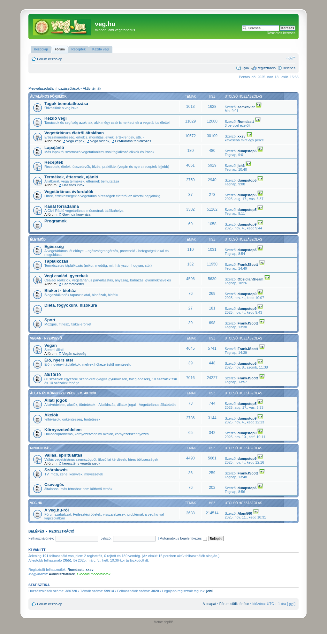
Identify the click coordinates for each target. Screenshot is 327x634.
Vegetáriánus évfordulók (68, 191)
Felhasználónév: (41, 538)
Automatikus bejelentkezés (183, 538)
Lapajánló (54, 147)
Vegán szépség (74, 353)
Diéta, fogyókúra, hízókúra (70, 305)
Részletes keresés (281, 33)
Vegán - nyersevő (46, 338)
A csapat (209, 604)
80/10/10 (52, 374)
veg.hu (36, 503)
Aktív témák (92, 88)
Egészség (54, 246)
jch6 (241, 166)
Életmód (38, 239)
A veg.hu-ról (56, 510)
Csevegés (54, 484)
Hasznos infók (73, 185)
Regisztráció (266, 68)
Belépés (289, 68)
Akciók (51, 415)
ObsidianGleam (250, 279)
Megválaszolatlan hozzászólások (54, 88)
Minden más (40, 448)
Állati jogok (55, 400)
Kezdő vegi (55, 118)
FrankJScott (248, 264)
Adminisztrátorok (62, 574)
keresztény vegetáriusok (81, 463)
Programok (55, 221)
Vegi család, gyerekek (66, 275)
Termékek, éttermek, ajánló (71, 177)
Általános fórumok (48, 96)
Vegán (50, 345)
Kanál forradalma (61, 206)
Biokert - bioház (60, 290)
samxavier (246, 107)
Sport (49, 319)
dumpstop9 (247, 224)
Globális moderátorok (93, 574)
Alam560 (245, 513)
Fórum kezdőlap (49, 59)
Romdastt (246, 121)
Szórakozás (56, 469)
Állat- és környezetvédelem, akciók (63, 393)
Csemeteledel (73, 284)
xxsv (241, 136)
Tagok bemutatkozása (66, 103)
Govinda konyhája (76, 214)
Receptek (53, 162)
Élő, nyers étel (58, 360)
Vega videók (99, 141)
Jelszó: (106, 538)
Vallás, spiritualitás (63, 455)
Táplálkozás (56, 261)
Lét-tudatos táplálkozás (133, 141)
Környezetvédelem (63, 429)
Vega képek (75, 141)
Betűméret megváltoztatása (290, 58)
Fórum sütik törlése (234, 604)
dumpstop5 (247, 151)
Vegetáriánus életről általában (74, 133)
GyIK (245, 68)
